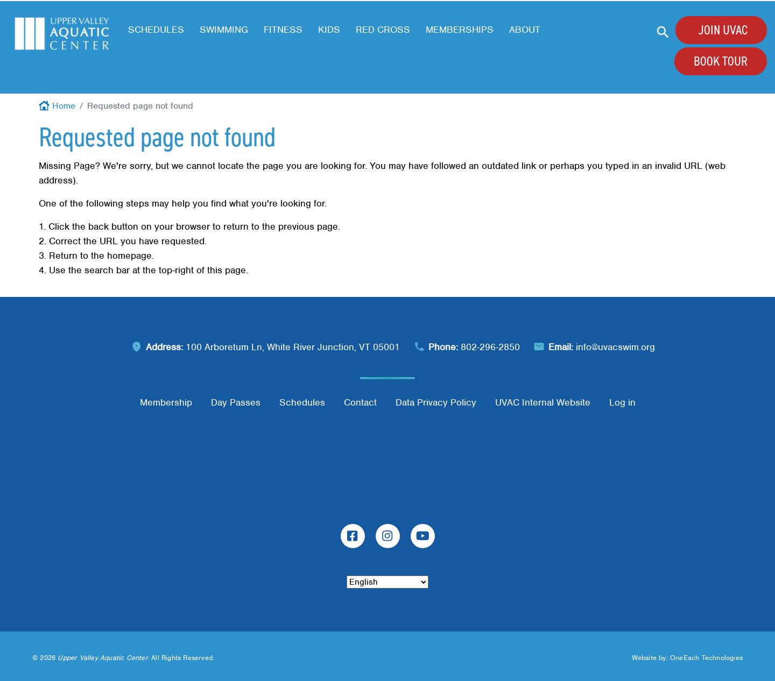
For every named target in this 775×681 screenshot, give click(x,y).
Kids (329, 30)
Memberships (460, 30)
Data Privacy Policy (436, 402)
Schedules (156, 30)
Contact (360, 402)
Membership (166, 402)
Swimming (224, 30)
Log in (622, 402)
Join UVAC (723, 30)
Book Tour (721, 61)
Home (63, 105)
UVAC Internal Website (542, 402)
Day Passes (235, 402)
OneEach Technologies (706, 657)
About (524, 30)
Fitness (283, 30)
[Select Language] (387, 582)
